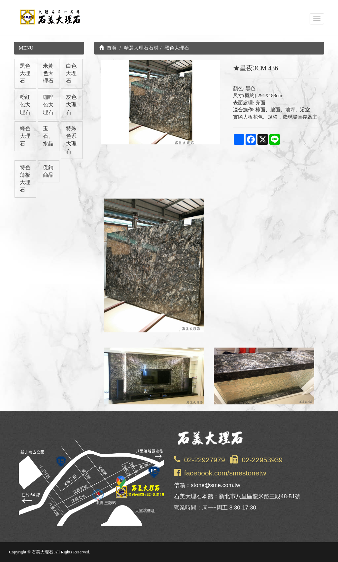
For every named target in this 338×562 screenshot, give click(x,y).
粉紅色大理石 (25, 104)
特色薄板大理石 (25, 179)
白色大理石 (71, 73)
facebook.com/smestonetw (225, 473)
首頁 (108, 48)
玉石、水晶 (48, 136)
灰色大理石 (71, 104)
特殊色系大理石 (71, 140)
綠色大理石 (25, 136)
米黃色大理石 (48, 73)
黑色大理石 (25, 73)
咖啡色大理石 (48, 104)
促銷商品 (48, 171)
